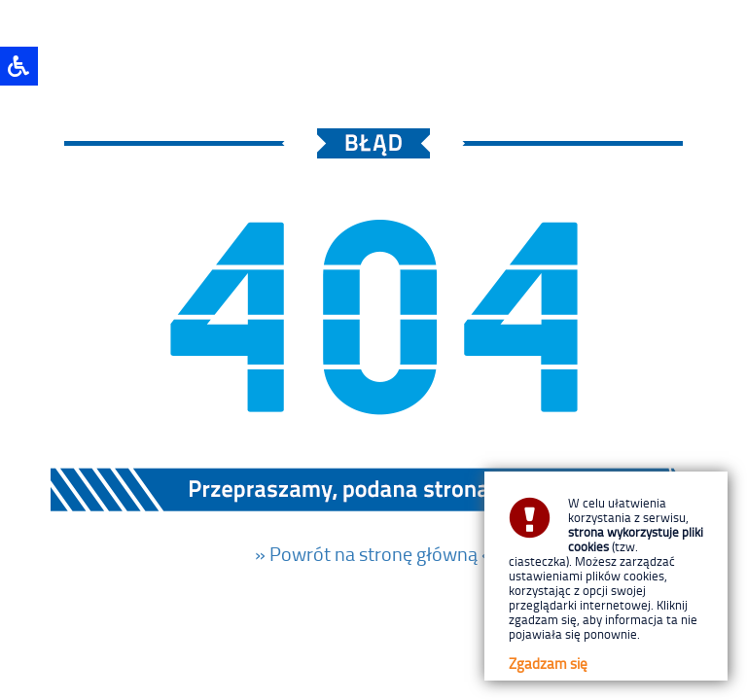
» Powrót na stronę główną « (373, 553)
